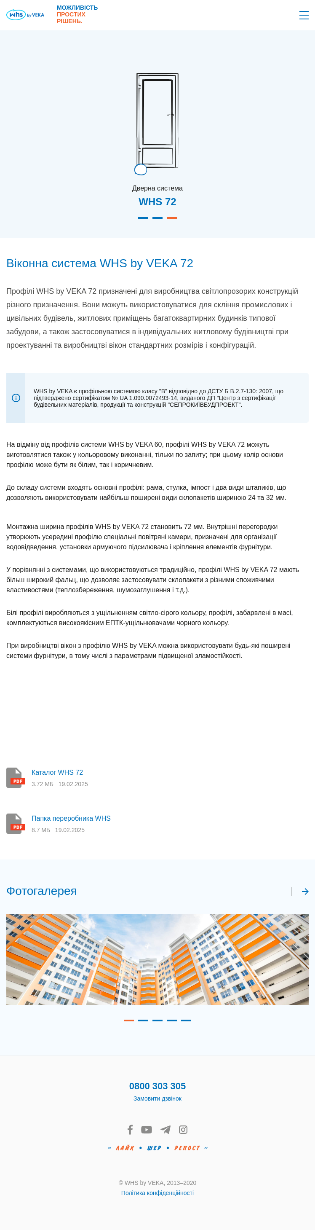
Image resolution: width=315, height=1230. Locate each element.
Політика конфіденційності (157, 1193)
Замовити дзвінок (157, 1098)
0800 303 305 (157, 1086)
